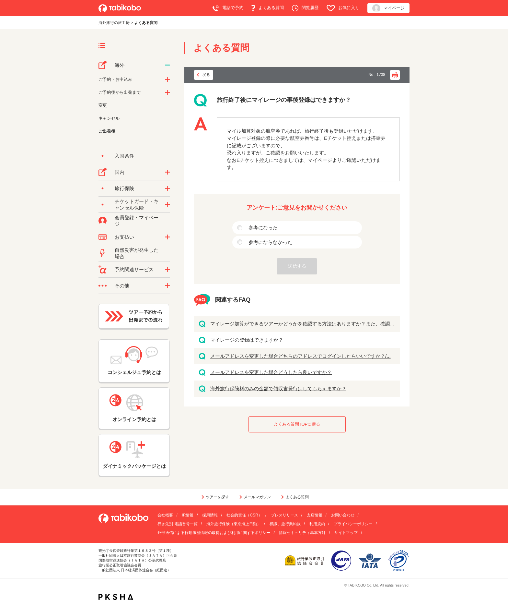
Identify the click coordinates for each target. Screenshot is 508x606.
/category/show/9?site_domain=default (167, 237)
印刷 (395, 75)
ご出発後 (106, 131)
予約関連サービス (134, 269)
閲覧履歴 (305, 8)
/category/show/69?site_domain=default (167, 205)
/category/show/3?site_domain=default (167, 286)
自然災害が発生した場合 (136, 253)
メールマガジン (257, 497)
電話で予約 (228, 8)
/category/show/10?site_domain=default (167, 188)
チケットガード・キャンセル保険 (136, 205)
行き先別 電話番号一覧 (177, 524)
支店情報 (314, 515)
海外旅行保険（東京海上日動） (233, 524)
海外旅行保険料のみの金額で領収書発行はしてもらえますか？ (278, 388)
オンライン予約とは (134, 408)
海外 (119, 65)
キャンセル (109, 118)
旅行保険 (124, 188)
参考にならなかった (270, 242)
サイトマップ (346, 532)
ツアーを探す (217, 497)
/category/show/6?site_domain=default (167, 92)
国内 (119, 172)
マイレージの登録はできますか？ (246, 340)
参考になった (263, 227)
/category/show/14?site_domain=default (167, 79)
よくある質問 (267, 8)
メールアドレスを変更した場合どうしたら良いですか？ (271, 372)
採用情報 (210, 515)
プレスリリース (284, 515)
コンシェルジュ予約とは (134, 360)
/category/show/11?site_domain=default (167, 269)
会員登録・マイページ (136, 221)
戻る (206, 74)
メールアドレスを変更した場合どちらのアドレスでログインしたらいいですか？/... (300, 356)
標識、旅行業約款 (285, 524)
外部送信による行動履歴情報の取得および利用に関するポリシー (213, 532)
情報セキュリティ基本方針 (302, 532)
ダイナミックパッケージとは (134, 455)
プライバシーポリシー (353, 524)
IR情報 (187, 515)
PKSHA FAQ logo (115, 597)
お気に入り (343, 8)
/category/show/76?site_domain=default (167, 65)
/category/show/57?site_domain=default (167, 172)
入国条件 (124, 156)
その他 (122, 285)
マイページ (388, 8)
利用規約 (317, 524)
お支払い (124, 237)
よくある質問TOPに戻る (297, 424)
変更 (102, 105)
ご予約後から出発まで (119, 92)
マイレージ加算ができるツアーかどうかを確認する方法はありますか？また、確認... (302, 323)
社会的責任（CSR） (244, 515)
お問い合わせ (342, 515)
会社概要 (165, 515)
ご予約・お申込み (115, 79)
